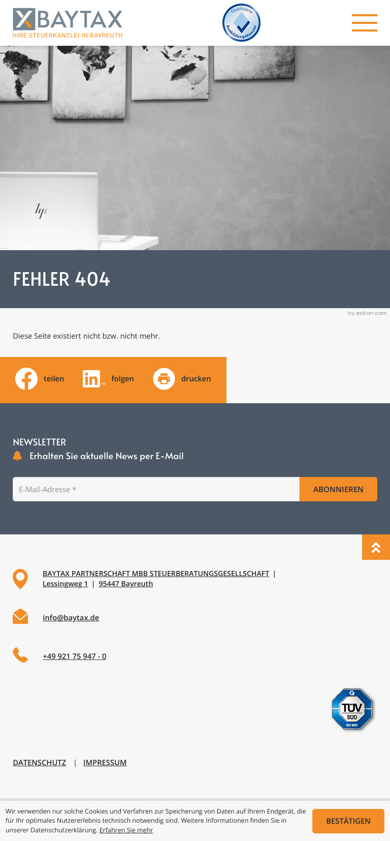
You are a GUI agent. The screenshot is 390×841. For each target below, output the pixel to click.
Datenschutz (39, 763)
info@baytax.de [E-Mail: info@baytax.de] (71, 618)
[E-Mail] (156, 489)
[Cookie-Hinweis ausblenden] (348, 821)
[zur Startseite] (67, 23)
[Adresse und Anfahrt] (195, 579)
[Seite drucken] (182, 379)
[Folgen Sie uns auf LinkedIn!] (108, 379)
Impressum (105, 763)
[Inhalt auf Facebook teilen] (39, 379)
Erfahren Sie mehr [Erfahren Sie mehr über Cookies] (126, 830)
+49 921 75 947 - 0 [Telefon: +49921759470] (74, 656)
